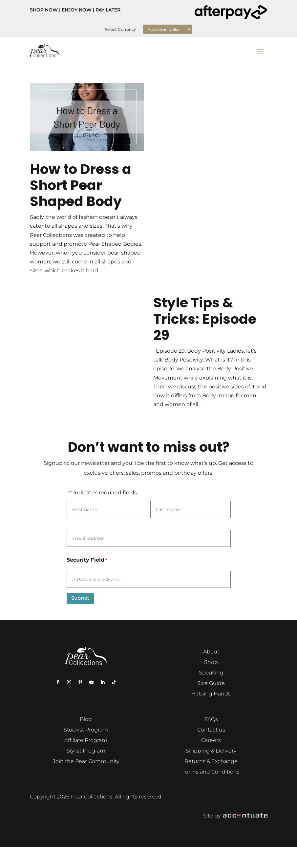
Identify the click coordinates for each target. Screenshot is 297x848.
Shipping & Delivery (211, 751)
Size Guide (211, 684)
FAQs (211, 720)
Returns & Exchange (211, 762)
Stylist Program (86, 751)
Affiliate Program (85, 741)
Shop (211, 663)
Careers (211, 741)
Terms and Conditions (211, 772)
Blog (86, 720)
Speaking (211, 673)
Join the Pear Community (86, 762)
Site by (235, 817)
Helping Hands (211, 694)
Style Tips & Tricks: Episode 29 (204, 318)
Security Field (87, 560)
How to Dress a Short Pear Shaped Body (80, 185)
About (211, 652)
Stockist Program (86, 730)
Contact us (211, 730)
